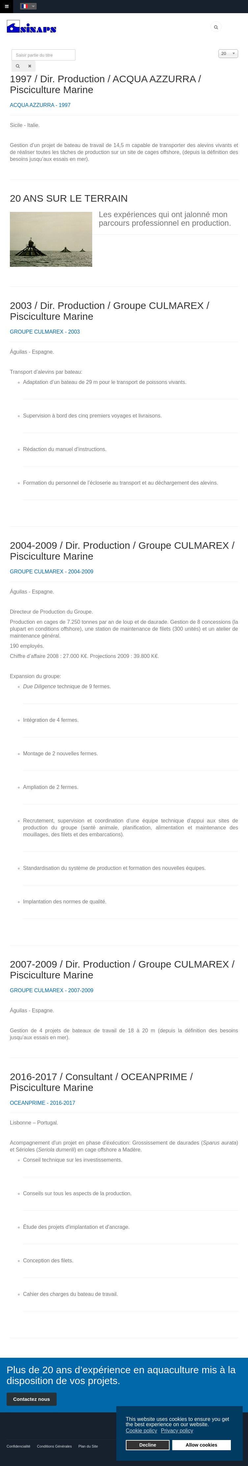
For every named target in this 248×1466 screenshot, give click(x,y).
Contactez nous (31, 1399)
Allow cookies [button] (201, 1445)
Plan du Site (88, 1446)
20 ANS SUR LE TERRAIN (69, 198)
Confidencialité (18, 1446)
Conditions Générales (54, 1446)
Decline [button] (147, 1445)
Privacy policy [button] (177, 1430)
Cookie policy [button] (141, 1430)
